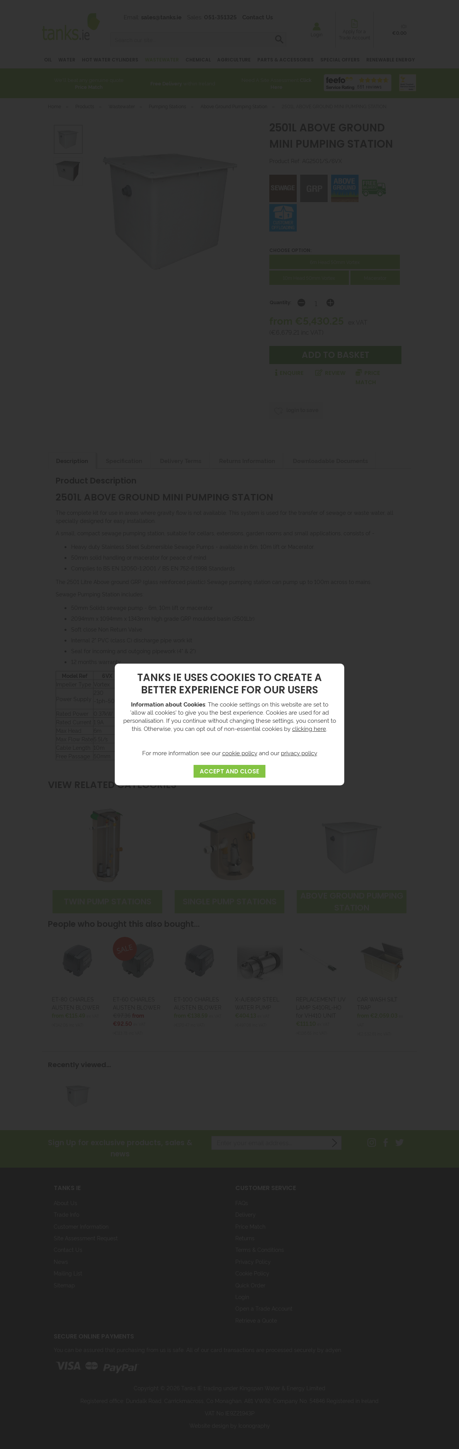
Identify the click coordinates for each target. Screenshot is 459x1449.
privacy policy (299, 753)
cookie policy (239, 753)
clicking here (309, 728)
